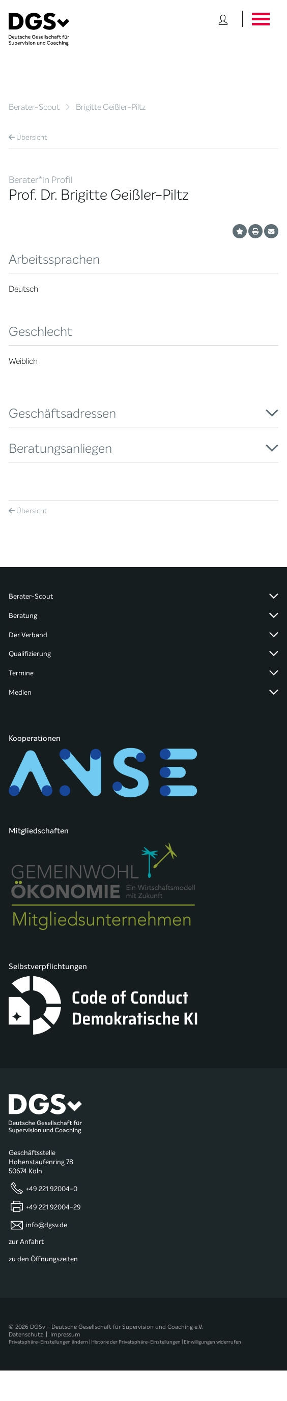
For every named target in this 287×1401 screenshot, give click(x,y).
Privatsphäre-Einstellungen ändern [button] (48, 1341)
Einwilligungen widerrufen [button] (212, 1341)
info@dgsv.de (46, 1225)
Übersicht (28, 137)
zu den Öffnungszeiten (43, 1259)
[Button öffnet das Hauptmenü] (260, 19)
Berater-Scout (34, 107)
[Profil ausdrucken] (255, 231)
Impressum (65, 1334)
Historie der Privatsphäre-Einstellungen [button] (136, 1341)
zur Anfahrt (26, 1242)
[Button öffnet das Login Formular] (223, 19)
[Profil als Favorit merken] (240, 231)
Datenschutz (26, 1334)
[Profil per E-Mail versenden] (271, 231)
